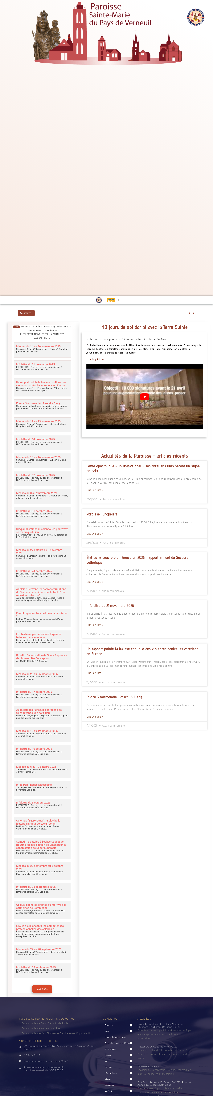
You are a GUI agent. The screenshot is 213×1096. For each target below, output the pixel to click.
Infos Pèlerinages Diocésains (34, 784)
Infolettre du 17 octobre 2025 (34, 691)
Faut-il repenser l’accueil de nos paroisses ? (36, 614)
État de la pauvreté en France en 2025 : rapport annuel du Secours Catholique (164, 1082)
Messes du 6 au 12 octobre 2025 (36, 766)
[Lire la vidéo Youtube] (144, 396)
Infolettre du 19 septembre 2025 (36, 966)
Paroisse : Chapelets (101, 514)
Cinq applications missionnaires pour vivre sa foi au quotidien (39, 530)
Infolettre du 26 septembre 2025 (36, 886)
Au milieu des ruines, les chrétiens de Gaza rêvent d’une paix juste (39, 711)
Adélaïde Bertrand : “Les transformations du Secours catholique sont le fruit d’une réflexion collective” (41, 592)
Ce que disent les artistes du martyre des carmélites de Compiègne (42, 905)
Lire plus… (34, 351)
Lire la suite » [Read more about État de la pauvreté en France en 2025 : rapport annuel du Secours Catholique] (94, 581)
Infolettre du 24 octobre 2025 (34, 570)
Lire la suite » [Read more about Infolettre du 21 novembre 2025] (94, 625)
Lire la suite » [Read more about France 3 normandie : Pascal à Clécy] (94, 716)
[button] (119, 1024)
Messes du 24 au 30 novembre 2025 (39, 346)
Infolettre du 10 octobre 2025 (34, 748)
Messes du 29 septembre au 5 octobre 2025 (40, 866)
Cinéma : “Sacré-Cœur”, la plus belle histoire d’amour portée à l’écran (39, 821)
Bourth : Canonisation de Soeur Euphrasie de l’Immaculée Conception (42, 656)
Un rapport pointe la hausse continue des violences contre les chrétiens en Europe (42, 384)
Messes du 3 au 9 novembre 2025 (37, 493)
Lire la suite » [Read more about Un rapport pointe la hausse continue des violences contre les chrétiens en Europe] (94, 673)
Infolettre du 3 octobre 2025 (33, 802)
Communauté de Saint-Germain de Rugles (46, 1022)
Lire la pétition (95, 359)
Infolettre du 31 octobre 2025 (34, 511)
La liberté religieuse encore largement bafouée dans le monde (40, 635)
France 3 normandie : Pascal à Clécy (39, 403)
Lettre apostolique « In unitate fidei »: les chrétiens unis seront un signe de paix (160, 1024)
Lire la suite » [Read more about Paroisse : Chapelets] (94, 533)
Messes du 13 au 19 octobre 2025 (37, 730)
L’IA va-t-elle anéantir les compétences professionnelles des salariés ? (40, 926)
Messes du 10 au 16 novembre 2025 (39, 457)
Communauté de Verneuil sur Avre (41, 1027)
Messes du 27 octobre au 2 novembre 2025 (40, 551)
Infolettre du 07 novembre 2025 (36, 475)
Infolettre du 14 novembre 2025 (36, 439)
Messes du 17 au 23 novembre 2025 (39, 421)
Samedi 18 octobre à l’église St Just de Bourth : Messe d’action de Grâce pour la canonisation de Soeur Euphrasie (41, 844)
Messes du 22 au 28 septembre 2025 (39, 948)
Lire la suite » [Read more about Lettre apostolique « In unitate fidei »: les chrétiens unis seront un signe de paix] (94, 490)
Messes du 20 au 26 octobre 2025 (37, 673)
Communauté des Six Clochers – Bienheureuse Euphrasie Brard (58, 1032)
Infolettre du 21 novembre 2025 (36, 364)
